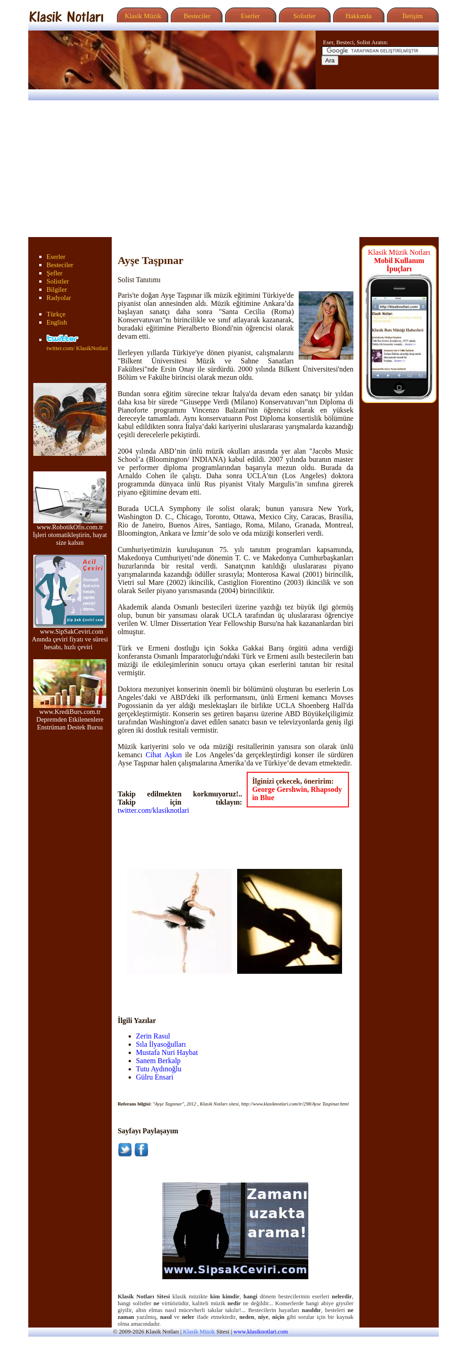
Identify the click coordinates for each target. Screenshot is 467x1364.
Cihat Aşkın (163, 755)
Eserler (249, 16)
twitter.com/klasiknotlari (153, 810)
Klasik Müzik (141, 16)
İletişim (411, 16)
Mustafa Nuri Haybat (167, 1052)
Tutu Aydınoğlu (159, 1069)
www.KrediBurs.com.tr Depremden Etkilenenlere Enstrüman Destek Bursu (69, 716)
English (57, 322)
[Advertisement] (233, 168)
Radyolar (59, 297)
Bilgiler (57, 289)
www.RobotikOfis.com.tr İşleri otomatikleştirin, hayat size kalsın (70, 531)
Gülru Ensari (154, 1077)
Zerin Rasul (153, 1036)
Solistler (303, 16)
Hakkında (358, 16)
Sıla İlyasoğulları (161, 1044)
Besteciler (195, 16)
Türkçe (56, 314)
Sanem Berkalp (158, 1060)
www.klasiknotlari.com (261, 1331)
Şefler (54, 273)
